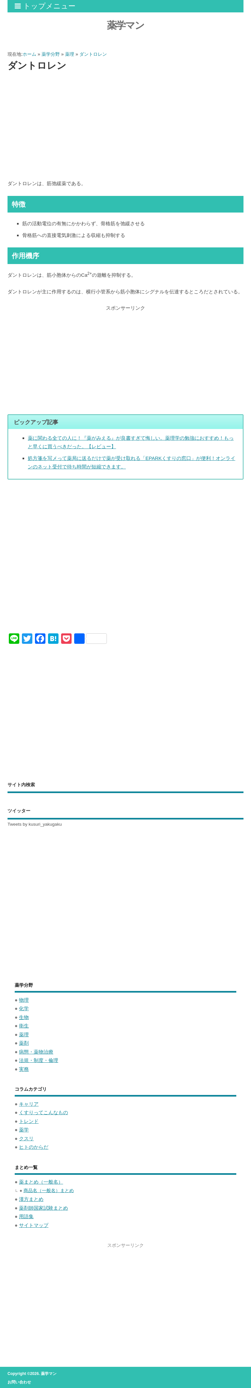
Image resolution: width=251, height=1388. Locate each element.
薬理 (24, 1034)
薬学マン (125, 25)
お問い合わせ (19, 1382)
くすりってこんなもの (43, 1112)
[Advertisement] (125, 125)
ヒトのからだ (33, 1147)
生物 (24, 1017)
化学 (24, 1008)
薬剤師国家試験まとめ (43, 1208)
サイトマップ (33, 1225)
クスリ (26, 1138)
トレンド (29, 1121)
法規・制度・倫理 (38, 1060)
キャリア (29, 1104)
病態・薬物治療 (36, 1052)
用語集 (26, 1216)
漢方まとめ (31, 1199)
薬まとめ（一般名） (41, 1182)
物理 (24, 1000)
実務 (24, 1069)
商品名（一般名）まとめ (49, 1190)
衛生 (24, 1025)
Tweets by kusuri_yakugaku (35, 824)
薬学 (24, 1129)
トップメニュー (45, 6)
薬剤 (24, 1043)
